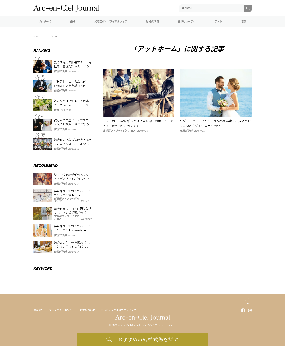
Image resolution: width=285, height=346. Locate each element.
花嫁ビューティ (187, 21)
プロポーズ (45, 21)
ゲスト (218, 21)
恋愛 (243, 21)
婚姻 (72, 21)
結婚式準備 (152, 21)
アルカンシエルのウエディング (118, 310)
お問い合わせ (87, 310)
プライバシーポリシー (62, 310)
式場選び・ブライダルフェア (110, 21)
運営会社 (38, 310)
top (248, 303)
